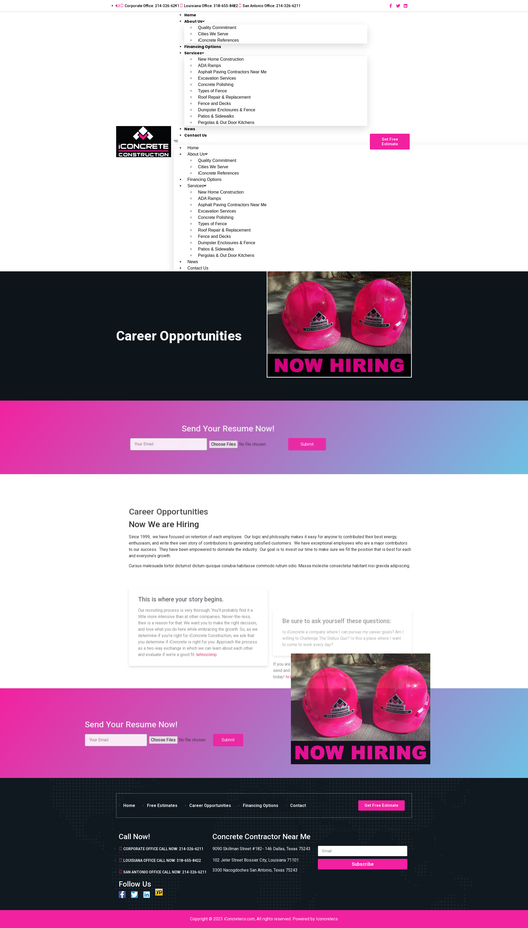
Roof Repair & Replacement (224, 97)
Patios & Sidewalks (216, 116)
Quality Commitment (217, 27)
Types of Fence (212, 91)
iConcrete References (218, 173)
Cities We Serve (213, 34)
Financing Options (204, 179)
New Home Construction (221, 59)
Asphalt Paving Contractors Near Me (232, 72)
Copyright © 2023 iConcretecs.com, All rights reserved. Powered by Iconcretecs (264, 918)
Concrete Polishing (215, 84)
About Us (194, 21)
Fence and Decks (214, 103)
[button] (270, 141)
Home (193, 148)
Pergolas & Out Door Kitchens (226, 122)
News (192, 261)
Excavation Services (217, 78)
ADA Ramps (209, 65)
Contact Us (195, 135)
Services (194, 53)
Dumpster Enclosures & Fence (226, 110)
